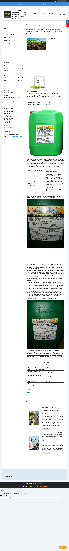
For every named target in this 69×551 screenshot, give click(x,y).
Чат (63, 547)
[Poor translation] (5, 495)
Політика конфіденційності (44, 486)
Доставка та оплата (9, 34)
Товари (42, 13)
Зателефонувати (44, 4)
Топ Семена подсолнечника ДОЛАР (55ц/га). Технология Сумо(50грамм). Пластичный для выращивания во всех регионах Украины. (53, 435)
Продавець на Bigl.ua (34, 484)
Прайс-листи (7, 37)
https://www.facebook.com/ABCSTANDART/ (16, 136)
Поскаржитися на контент (32, 486)
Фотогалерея (7, 43)
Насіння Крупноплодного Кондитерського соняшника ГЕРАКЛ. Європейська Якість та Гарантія (52, 408)
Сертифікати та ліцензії (9, 40)
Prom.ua (41, 483)
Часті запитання (8, 55)
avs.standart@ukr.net (9, 127)
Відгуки (5, 52)
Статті (5, 49)
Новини (5, 46)
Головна (35, 13)
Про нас (51, 13)
